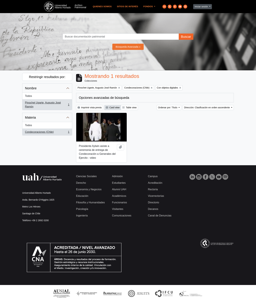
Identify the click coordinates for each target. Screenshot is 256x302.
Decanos (153, 209)
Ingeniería (82, 215)
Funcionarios (119, 202)
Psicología (82, 209)
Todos (28, 96)
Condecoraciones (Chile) (47, 132)
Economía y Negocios (89, 189)
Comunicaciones (121, 215)
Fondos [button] (148, 6)
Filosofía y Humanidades (90, 202)
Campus (153, 176)
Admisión (117, 176)
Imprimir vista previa (90, 107)
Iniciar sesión (202, 6)
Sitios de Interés (127, 6)
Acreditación (155, 182)
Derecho (81, 182)
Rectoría (153, 189)
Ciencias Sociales (86, 176)
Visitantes (117, 209)
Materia (30, 117)
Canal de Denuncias (159, 215)
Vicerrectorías (156, 196)
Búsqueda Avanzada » (128, 46)
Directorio (153, 202)
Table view (129, 107)
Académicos (119, 196)
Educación (82, 196)
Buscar (186, 36)
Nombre (31, 88)
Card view (113, 107)
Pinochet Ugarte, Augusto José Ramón (47, 104)
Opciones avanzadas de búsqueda (104, 97)
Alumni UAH (119, 189)
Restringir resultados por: (47, 77)
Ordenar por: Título (168, 107)
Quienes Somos (102, 6)
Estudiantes (119, 182)
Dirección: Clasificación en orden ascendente (207, 107)
